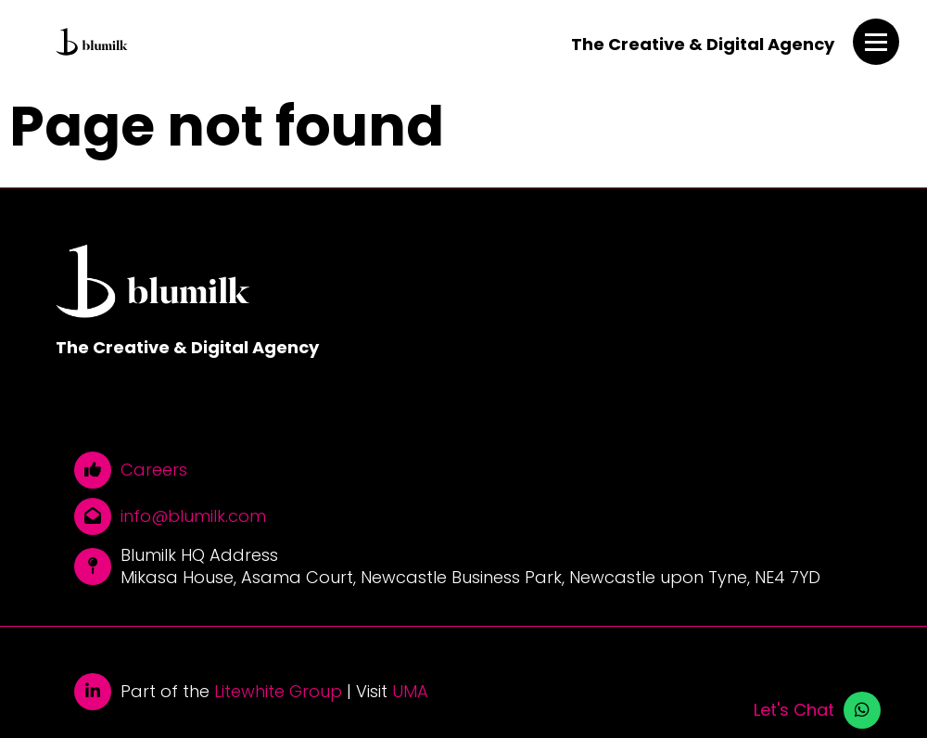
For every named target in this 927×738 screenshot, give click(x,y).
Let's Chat (794, 710)
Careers (154, 470)
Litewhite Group (278, 692)
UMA (410, 692)
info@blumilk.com (193, 516)
